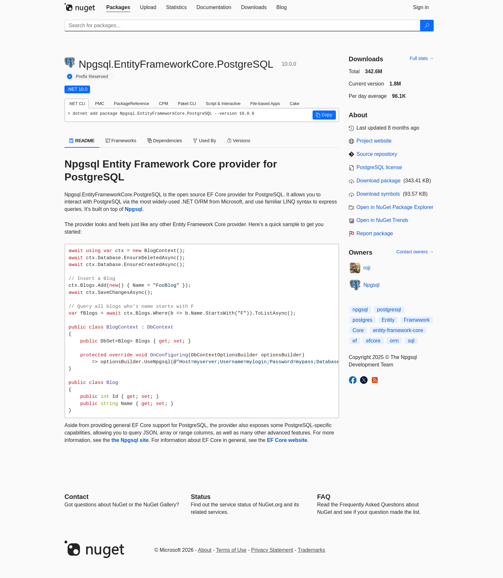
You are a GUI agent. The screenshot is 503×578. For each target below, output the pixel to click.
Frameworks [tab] (121, 140)
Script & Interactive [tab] (223, 103)
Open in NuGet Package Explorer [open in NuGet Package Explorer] (395, 207)
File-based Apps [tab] (265, 103)
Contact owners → (415, 251)
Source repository (377, 154)
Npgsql (133, 209)
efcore (373, 340)
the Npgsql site (130, 440)
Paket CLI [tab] (187, 103)
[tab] (118, 7)
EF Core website (287, 440)
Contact (76, 496)
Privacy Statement (272, 550)
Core (358, 330)
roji (366, 268)
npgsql (360, 309)
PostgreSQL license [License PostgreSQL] (379, 167)
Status (201, 496)
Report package (375, 233)
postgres (362, 320)
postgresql (389, 309)
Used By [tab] (204, 140)
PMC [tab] (99, 103)
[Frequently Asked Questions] (323, 496)
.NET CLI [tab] (76, 103)
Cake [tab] (294, 103)
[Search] (427, 25)
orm (394, 340)
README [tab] (82, 140)
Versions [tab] (238, 140)
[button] (324, 115)
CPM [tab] (163, 103)
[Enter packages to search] (242, 25)
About (204, 550)
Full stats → (422, 58)
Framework (417, 320)
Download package (379, 180)
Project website (374, 141)
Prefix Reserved (92, 76)
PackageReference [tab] (131, 103)
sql (411, 340)
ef (355, 340)
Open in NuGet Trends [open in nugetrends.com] (382, 220)
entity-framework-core (398, 330)
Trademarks (311, 550)
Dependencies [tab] (164, 140)
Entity (388, 320)
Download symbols (378, 194)
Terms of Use (231, 550)
